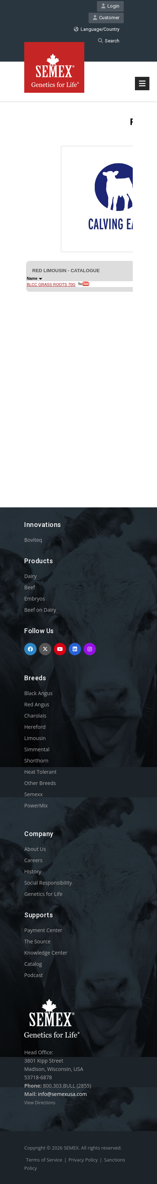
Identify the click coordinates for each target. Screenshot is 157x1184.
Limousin (35, 738)
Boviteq (33, 539)
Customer (106, 17)
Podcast (33, 975)
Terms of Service (44, 1159)
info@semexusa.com (62, 1093)
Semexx (33, 794)
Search (108, 40)
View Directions (39, 1103)
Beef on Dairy (40, 609)
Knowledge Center (45, 952)
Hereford (35, 726)
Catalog (33, 963)
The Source (37, 941)
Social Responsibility (48, 882)
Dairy (30, 576)
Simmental (37, 749)
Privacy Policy (83, 1159)
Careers (33, 860)
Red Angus (36, 704)
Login (110, 6)
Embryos (34, 598)
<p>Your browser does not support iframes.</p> (78, 291)
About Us (35, 849)
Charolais (35, 715)
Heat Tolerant (40, 771)
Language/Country (96, 29)
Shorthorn (36, 760)
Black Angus (38, 693)
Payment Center (43, 930)
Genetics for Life (43, 893)
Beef (29, 587)
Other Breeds (40, 783)
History (32, 871)
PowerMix (36, 805)
